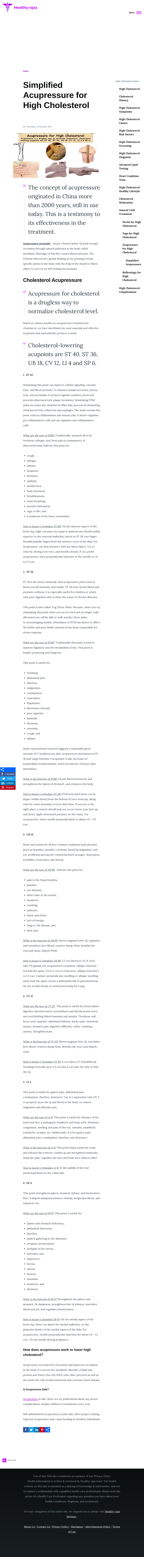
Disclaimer (77, 1526)
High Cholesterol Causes (129, 121)
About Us (29, 1526)
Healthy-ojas (25, 7)
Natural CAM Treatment (127, 212)
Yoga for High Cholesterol (130, 235)
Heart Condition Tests (129, 177)
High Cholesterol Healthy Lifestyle (129, 189)
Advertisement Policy (98, 1526)
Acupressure (30, 1399)
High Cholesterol (129, 88)
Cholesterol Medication (126, 200)
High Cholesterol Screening (129, 143)
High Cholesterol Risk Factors (129, 132)
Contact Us (43, 1526)
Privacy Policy (60, 1526)
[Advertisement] (72, 36)
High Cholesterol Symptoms (129, 109)
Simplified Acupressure (133, 262)
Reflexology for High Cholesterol (131, 276)
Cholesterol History (126, 98)
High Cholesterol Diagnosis (129, 155)
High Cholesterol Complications (129, 290)
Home (26, 71)
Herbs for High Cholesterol (131, 223)
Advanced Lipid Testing (128, 166)
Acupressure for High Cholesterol (130, 248)
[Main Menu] (134, 12)
